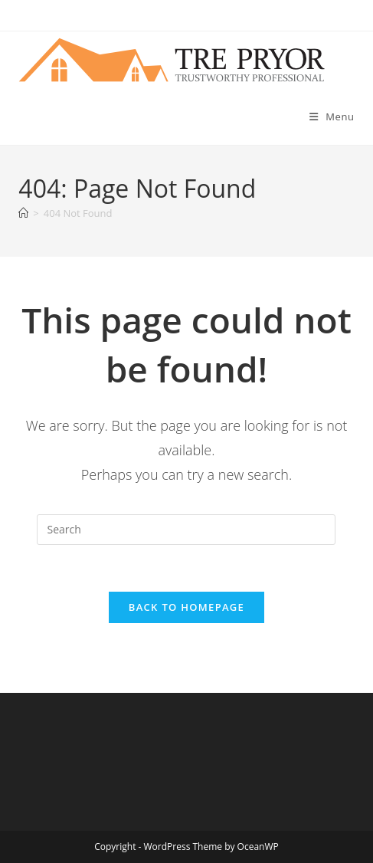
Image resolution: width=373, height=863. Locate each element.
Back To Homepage (186, 607)
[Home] (23, 213)
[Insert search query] (186, 529)
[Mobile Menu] (332, 116)
